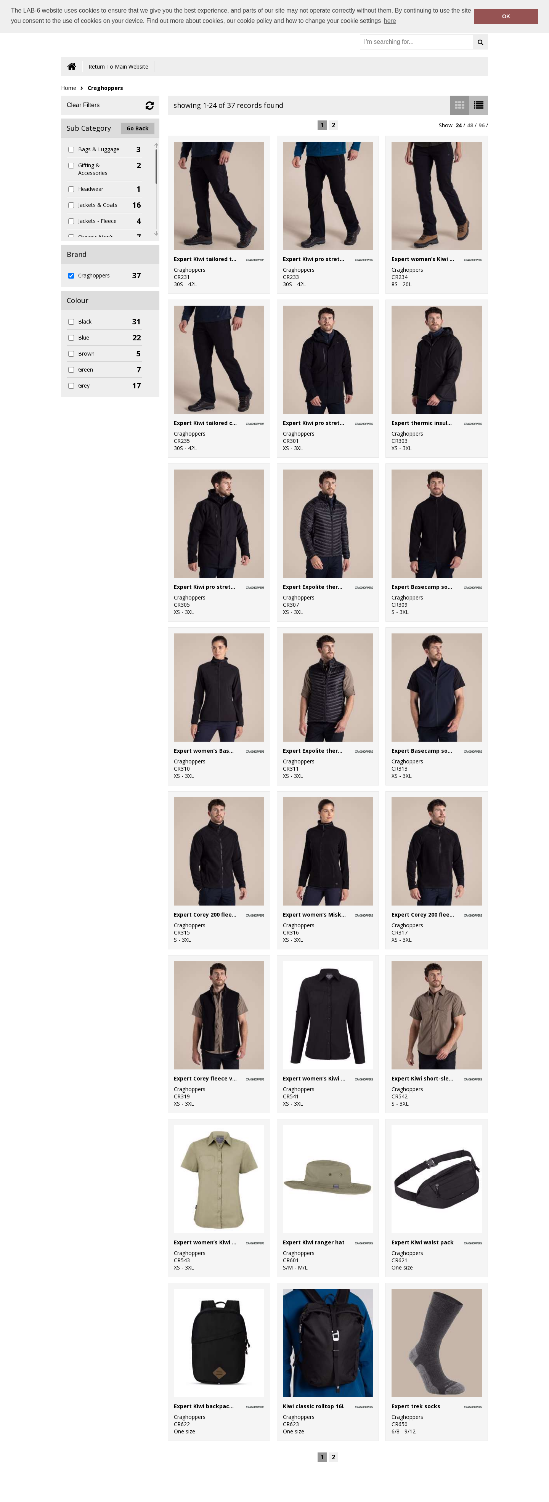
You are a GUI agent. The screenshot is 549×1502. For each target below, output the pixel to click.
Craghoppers (105, 87)
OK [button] (506, 16)
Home (68, 87)
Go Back (138, 128)
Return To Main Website (118, 66)
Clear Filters (83, 105)
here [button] (390, 21)
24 (459, 125)
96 (481, 125)
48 (470, 125)
